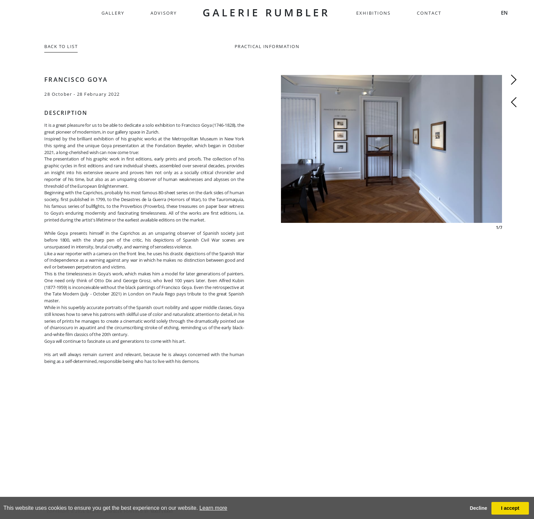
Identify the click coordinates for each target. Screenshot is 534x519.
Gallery (112, 13)
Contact (429, 13)
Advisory (164, 13)
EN (504, 12)
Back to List (61, 46)
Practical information (267, 46)
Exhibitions (373, 13)
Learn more (213, 508)
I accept (510, 508)
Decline (478, 508)
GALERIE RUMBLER (266, 12)
